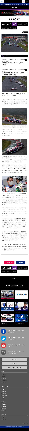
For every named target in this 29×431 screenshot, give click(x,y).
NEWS (14, 363)
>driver (3, 398)
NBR (3, 371)
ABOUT (14, 359)
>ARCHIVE (24, 423)
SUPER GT (5, 386)
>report (3, 389)
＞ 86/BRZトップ (9, 262)
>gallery (4, 391)
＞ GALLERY (21, 262)
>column (4, 378)
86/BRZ (4, 414)
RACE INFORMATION (14, 367)
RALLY (3, 401)
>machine (4, 395)
